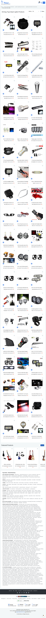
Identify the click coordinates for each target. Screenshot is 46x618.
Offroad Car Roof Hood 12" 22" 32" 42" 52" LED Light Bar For (23, 330)
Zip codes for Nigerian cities (27, 590)
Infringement (3, 598)
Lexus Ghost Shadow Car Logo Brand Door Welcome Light (37, 393)
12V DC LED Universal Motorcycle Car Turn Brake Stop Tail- (23, 117)
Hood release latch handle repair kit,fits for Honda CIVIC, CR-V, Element (8, 96)
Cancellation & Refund (22, 598)
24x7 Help (43, 598)
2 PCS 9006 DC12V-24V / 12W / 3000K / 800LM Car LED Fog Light (8, 32)
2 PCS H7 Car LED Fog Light (9, 308)
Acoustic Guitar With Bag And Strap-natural (33, 464)
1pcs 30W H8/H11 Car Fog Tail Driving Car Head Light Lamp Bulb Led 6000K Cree (23, 393)
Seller (27, 605)
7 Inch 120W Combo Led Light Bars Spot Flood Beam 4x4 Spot (8, 436)
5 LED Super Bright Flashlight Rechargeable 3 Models (23, 351)
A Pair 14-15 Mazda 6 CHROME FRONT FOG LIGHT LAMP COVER (23, 202)
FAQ (13, 590)
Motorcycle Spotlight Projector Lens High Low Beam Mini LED (8, 372)
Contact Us (35, 590)
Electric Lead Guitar (7, 464)
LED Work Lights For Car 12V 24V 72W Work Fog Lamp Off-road (37, 372)
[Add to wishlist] (12, 448)
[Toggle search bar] (41, 2)
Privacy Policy (14, 598)
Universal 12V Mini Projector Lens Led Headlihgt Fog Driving (37, 266)
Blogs (16, 590)
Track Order (29, 598)
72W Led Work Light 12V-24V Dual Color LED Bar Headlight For (23, 54)
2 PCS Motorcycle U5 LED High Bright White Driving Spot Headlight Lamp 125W (8, 266)
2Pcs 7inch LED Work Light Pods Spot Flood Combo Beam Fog (23, 266)
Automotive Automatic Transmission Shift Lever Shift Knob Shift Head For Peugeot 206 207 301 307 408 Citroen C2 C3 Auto (37, 96)
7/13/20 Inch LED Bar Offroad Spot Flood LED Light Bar (37, 160)
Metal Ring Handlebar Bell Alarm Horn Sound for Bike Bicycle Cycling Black (37, 330)
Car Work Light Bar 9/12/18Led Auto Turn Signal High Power (37, 308)
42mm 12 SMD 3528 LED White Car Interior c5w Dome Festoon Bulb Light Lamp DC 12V (37, 181)
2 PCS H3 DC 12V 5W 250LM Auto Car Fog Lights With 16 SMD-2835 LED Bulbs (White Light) (37, 436)
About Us (10, 590)
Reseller (39, 598)
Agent (35, 605)
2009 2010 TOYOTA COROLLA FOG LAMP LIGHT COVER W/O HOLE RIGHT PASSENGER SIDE (8, 351)
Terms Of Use (9, 598)
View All (42, 445)
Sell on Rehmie (34, 598)
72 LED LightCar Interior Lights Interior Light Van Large (37, 75)
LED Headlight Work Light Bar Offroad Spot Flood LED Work (8, 330)
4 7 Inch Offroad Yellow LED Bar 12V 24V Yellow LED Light (8, 75)
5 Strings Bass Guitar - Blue (20, 464)
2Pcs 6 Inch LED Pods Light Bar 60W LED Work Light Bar (37, 287)
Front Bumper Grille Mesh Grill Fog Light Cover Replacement (23, 287)
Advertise (20, 605)
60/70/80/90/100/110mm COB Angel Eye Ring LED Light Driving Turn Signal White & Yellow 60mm (8, 393)
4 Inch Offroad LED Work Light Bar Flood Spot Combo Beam (23, 436)
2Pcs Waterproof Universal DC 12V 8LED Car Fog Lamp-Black (23, 96)
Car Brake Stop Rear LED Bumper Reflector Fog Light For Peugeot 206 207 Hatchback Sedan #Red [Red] (37, 202)
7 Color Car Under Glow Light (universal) (23, 372)
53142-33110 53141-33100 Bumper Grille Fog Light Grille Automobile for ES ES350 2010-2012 (8, 54)
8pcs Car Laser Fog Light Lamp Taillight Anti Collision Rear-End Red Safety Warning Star (37, 245)
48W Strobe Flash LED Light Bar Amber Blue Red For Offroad (23, 415)
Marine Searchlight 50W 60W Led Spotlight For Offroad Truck (37, 415)
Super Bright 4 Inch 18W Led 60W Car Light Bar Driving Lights (37, 32)
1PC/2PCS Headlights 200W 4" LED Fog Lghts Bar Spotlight (8, 181)
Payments (20, 590)
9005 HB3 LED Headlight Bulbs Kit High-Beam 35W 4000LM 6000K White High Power (8, 245)
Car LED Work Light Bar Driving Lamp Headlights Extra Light (8, 415)
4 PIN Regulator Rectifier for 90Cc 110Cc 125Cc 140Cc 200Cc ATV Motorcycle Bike (8, 202)
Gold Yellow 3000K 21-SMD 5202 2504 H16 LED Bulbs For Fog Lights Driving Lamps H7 (23, 160)
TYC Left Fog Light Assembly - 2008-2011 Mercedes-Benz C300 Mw (8, 160)
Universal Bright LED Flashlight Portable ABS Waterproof (23, 181)
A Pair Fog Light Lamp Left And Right (23, 245)
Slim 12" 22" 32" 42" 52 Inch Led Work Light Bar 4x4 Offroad (37, 351)
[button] (44, 3)
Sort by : (30, 11)
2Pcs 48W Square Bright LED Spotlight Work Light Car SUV (23, 308)
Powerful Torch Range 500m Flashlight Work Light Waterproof (23, 75)
